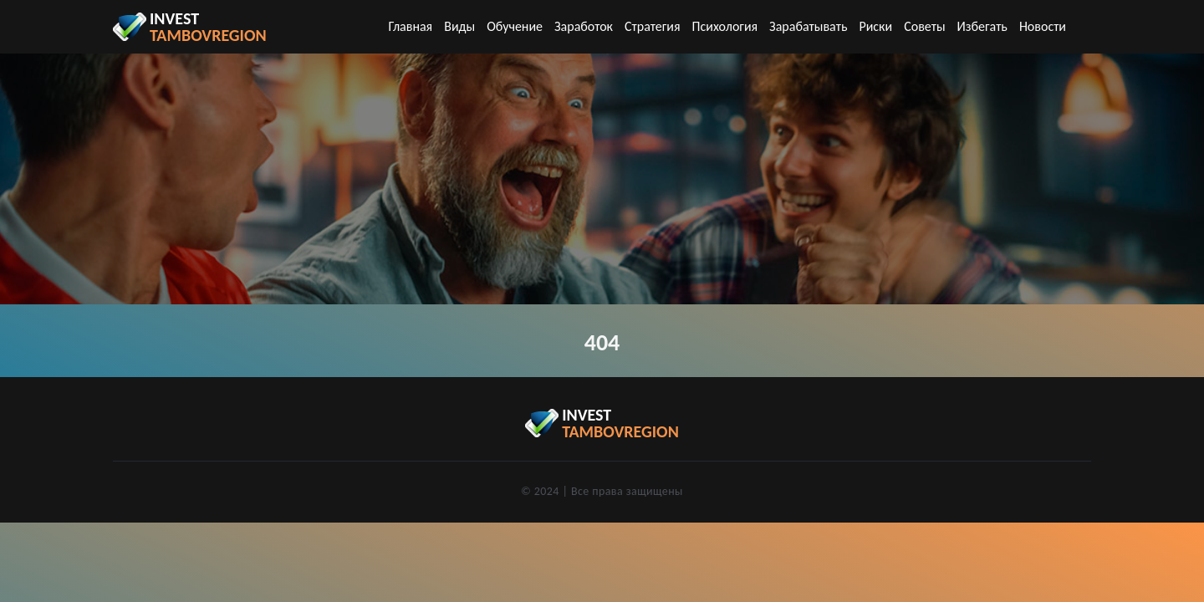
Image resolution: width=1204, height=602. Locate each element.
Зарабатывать (808, 26)
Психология (725, 26)
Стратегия (653, 26)
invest (208, 26)
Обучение (515, 26)
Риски (875, 26)
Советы (924, 26)
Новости (1042, 26)
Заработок (583, 26)
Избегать (982, 26)
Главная (411, 26)
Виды (459, 26)
